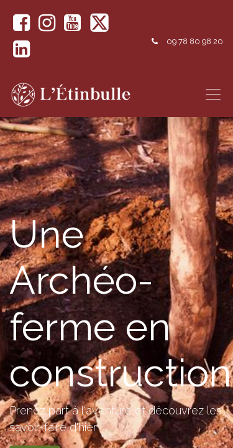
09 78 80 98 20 (195, 41)
